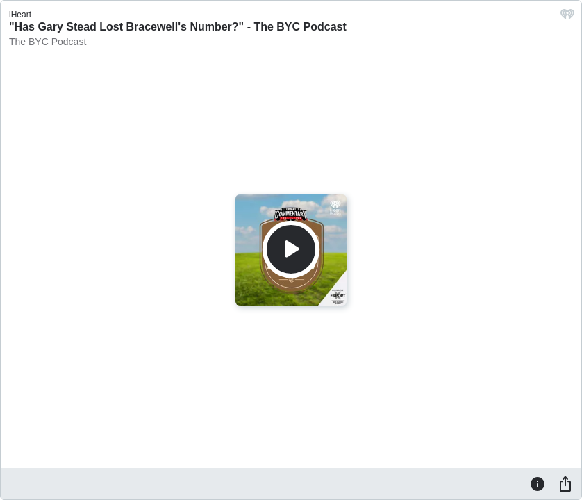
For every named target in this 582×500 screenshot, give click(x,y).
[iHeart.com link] (567, 18)
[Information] (537, 483)
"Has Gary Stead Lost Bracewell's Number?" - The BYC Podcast (178, 27)
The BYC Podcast (47, 41)
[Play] (291, 249)
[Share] (565, 483)
